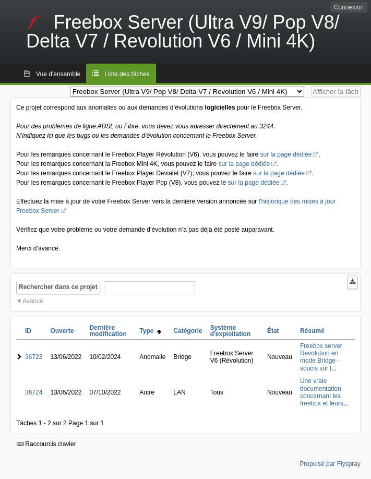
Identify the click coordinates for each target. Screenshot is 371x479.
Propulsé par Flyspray (330, 464)
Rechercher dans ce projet (58, 287)
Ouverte (62, 330)
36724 (33, 392)
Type (150, 330)
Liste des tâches (127, 74)
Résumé (312, 330)
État (273, 330)
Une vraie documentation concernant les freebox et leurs (321, 392)
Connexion (349, 7)
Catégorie (187, 330)
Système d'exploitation (230, 331)
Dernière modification (107, 331)
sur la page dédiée (286, 154)
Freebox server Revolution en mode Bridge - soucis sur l (321, 357)
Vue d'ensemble (58, 74)
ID (28, 330)
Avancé (32, 301)
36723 (33, 357)
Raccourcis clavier (46, 444)
